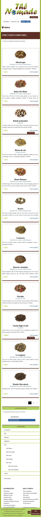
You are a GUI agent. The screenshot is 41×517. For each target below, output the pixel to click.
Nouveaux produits (8, 493)
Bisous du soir (20, 150)
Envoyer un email (14, 420)
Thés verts (8, 462)
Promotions (6, 491)
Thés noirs (9, 455)
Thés (5, 445)
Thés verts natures (13, 466)
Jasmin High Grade (20, 326)
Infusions (6, 437)
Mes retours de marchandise (30, 493)
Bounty (20, 209)
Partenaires (6, 503)
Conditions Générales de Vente (11, 501)
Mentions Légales (8, 499)
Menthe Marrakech (20, 384)
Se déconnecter (27, 503)
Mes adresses (26, 497)
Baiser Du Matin (20, 92)
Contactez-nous (7, 497)
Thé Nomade (7, 478)
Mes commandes (27, 491)
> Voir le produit (33, 72)
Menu (16, 28)
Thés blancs (9, 448)
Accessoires (7, 430)
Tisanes (6, 473)
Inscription (6, 21)
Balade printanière (20, 121)
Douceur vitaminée (20, 267)
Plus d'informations (36, 512)
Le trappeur (20, 355)
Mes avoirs (26, 495)
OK (29, 512)
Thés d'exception (10, 452)
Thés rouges (9, 459)
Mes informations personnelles (30, 499)
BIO (5, 433)
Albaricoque (20, 62)
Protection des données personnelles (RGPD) (9, 506)
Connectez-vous (15, 21)
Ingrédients (7, 441)
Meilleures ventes (8, 495)
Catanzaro (20, 238)
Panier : (25, 21)
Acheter (31, 133)
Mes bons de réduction (28, 501)
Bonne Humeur (20, 179)
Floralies (20, 297)
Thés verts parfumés (13, 469)
